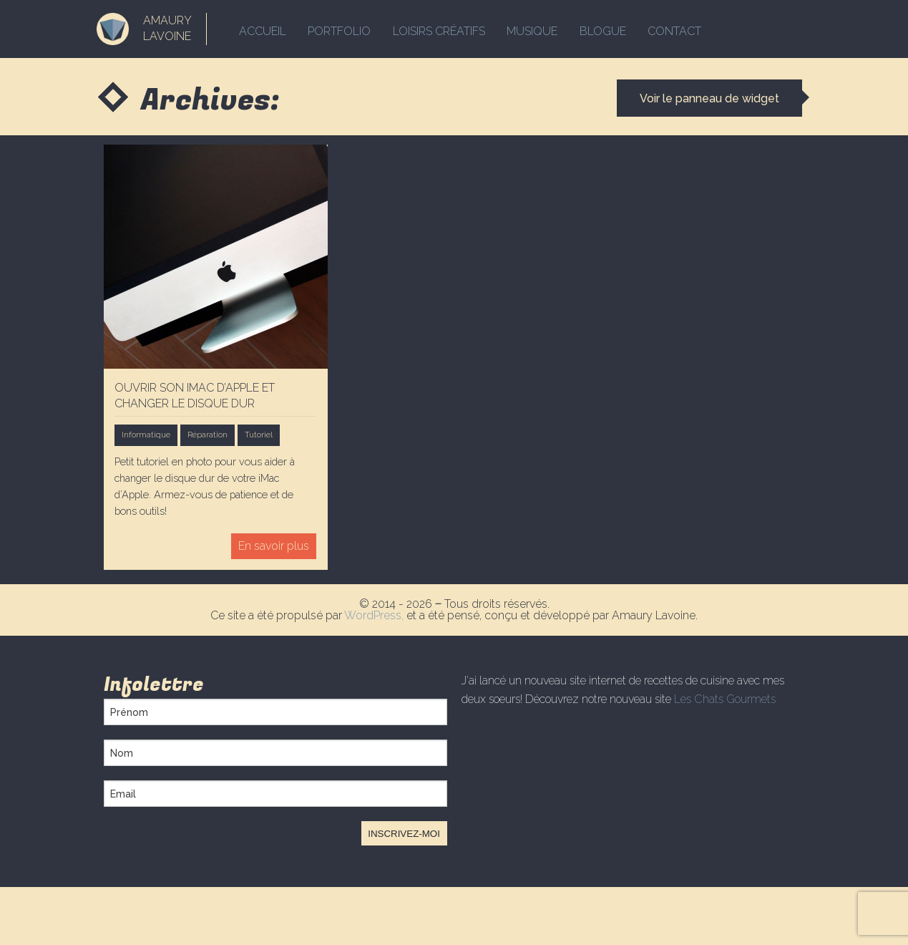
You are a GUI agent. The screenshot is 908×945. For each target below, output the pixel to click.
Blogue (613, 29)
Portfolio (342, 29)
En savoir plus (273, 546)
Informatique (146, 435)
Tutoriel (259, 435)
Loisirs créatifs (444, 29)
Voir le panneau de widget (707, 98)
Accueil (262, 29)
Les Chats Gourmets (725, 699)
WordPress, (375, 615)
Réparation (207, 435)
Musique (539, 29)
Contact (687, 29)
